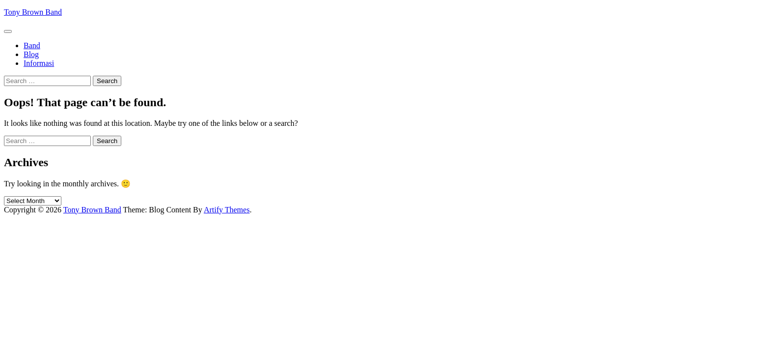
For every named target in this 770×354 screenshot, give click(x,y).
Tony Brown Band (33, 12)
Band (32, 45)
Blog (31, 54)
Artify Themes (226, 210)
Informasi (39, 63)
